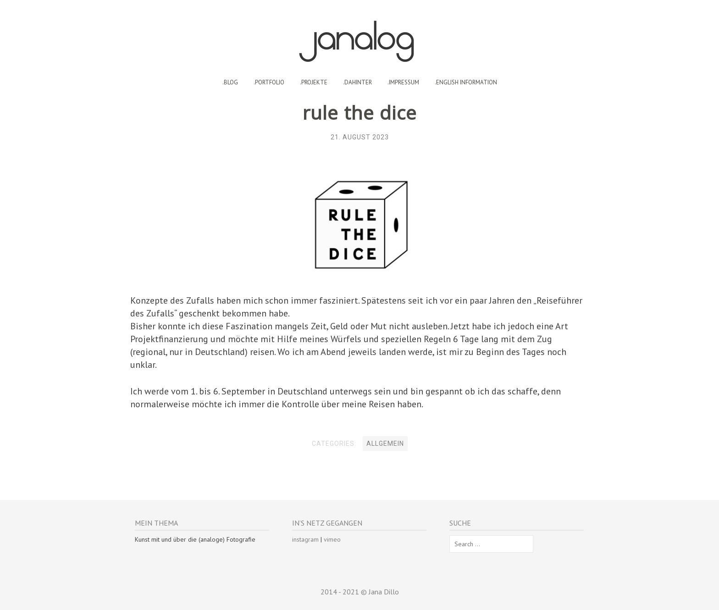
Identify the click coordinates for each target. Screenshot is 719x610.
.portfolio (269, 82)
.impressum (403, 82)
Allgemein (385, 443)
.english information (466, 82)
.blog (230, 82)
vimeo (332, 539)
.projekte (313, 82)
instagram (305, 539)
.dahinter (357, 82)
